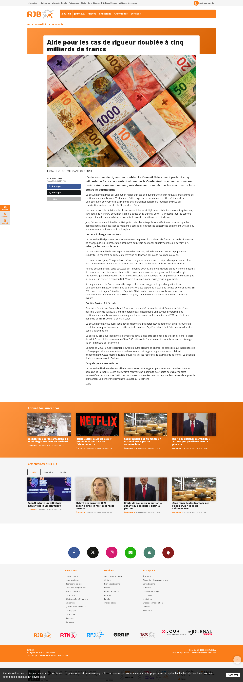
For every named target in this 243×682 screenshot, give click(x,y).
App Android (168, 552)
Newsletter (147, 610)
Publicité (147, 588)
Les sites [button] (32, 3)
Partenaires (148, 595)
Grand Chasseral (73, 591)
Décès (83, 3)
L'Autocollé (70, 614)
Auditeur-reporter (204, 3)
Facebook (74, 552)
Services (136, 13)
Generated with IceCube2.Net (203, 653)
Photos (92, 13)
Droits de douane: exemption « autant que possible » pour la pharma (191, 441)
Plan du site (63, 655)
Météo (107, 588)
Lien (53, 199)
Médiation (147, 599)
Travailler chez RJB (151, 591)
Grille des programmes (76, 588)
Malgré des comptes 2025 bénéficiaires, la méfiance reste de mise (95, 505)
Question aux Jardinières (76, 606)
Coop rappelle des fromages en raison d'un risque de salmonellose (142, 441)
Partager (55, 186)
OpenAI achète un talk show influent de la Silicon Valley (44, 504)
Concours (70, 622)
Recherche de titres (74, 584)
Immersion (70, 595)
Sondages (70, 618)
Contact (146, 606)
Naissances (74, 3)
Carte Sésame (94, 3)
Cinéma (107, 580)
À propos (147, 576)
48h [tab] (34, 472)
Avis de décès (110, 603)
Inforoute (56, 3)
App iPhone (149, 552)
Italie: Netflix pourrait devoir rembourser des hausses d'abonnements (93, 441)
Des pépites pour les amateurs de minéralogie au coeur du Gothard (47, 440)
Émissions (105, 13)
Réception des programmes (155, 580)
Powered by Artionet (180, 653)
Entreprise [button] (44, 3)
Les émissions (72, 576)
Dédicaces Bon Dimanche (77, 599)
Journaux (79, 13)
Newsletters (130, 552)
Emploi (64, 3)
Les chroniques (72, 580)
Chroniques (121, 13)
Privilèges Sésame (109, 3)
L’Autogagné (71, 610)
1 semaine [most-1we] (48, 472)
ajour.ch (66, 13)
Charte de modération (153, 603)
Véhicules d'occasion (128, 3)
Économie (57, 24)
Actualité (40, 24)
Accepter (233, 675)
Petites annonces (111, 591)
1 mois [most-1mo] (63, 472)
